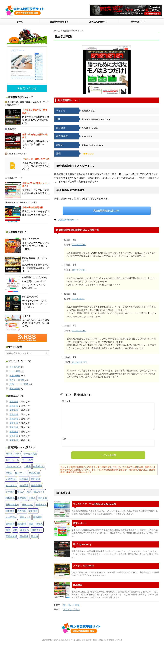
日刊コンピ (27, 504)
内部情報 (35, 479)
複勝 (8, 529)
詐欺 (15, 529)
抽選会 (32, 498)
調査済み (24, 529)
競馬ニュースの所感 (19, 384)
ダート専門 (27, 459)
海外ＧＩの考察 (17, 380)
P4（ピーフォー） (30, 296)
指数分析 (42, 498)
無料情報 (10, 510)
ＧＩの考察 (15, 367)
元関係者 (24, 479)
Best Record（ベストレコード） (22, 202)
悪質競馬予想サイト (98, 22)
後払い (20, 491)
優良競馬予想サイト (59, 22)
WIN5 (18, 453)
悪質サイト (39, 491)
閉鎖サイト (37, 529)
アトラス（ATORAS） (84, 565)
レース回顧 (15, 371)
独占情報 (21, 510)
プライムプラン (71, 609)
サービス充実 (30, 453)
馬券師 (34, 536)
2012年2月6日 (78, 298)
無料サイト (41, 504)
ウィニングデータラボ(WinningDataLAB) (94, 504)
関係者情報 (11, 536)
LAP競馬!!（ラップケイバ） (35, 277)
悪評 (29, 491)
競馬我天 (77, 584)
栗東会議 (14, 401)
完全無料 (10, 491)
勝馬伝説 (11, 129)
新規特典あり (12, 504)
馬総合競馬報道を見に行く (106, 210)
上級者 (27, 466)
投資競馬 (21, 498)
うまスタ (26, 316)
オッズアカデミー (30, 238)
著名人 (39, 523)
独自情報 (33, 510)
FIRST (9, 453)
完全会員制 (36, 485)
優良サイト (20, 472)
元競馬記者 (34, 472)
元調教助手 (11, 479)
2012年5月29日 (79, 244)
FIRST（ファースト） (17, 153)
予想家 (9, 472)
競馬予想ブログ (138, 22)
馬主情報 (24, 536)
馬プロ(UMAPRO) (82, 544)
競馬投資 (10, 523)
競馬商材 (37, 517)
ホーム (20, 22)
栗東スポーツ (79, 523)
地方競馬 (24, 485)
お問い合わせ (27, 88)
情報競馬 (10, 498)
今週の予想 (15, 375)
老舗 (31, 523)
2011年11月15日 (79, 362)
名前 (64, 438)
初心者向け (11, 485)
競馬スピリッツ (14, 178)
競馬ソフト (25, 517)
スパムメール (12, 459)
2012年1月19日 (79, 330)
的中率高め (11, 517)
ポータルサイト (13, 466)
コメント (66, 400)
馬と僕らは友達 (71, 605)
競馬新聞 (21, 523)
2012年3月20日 (79, 270)
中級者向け (38, 466)
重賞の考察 (15, 388)
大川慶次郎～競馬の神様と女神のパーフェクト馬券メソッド (27, 103)
